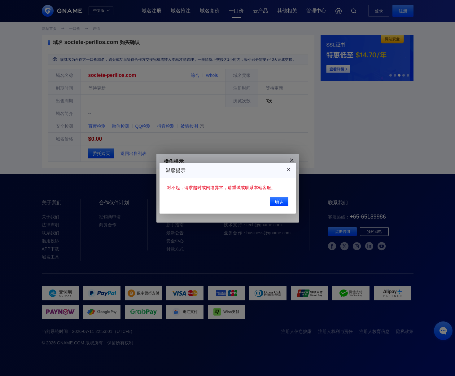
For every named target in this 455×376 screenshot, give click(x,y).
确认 (279, 201)
